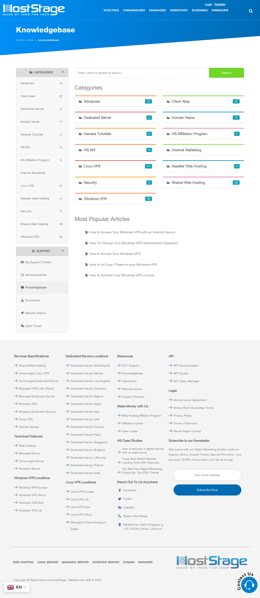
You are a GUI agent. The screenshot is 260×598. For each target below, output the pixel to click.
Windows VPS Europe (33, 487)
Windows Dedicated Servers (37, 411)
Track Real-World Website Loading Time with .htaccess (140, 460)
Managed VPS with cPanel (36, 388)
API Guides (181, 373)
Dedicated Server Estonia (87, 426)
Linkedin (128, 507)
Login (208, 4)
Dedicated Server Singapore (88, 442)
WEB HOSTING (23, 562)
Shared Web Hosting (32, 365)
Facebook (129, 490)
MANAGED (157, 10)
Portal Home (24, 40)
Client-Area (129, 381)
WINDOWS (179, 10)
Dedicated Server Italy (84, 411)
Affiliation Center (132, 423)
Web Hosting (27, 445)
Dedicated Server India (85, 473)
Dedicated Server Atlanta (86, 373)
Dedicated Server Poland (86, 465)
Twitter (127, 498)
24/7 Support (130, 365)
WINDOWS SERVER (105, 562)
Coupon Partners (133, 396)
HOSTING (111, 10)
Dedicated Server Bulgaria (87, 449)
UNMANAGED (134, 10)
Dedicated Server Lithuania (88, 457)
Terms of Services (185, 423)
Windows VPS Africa (32, 495)
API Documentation (186, 365)
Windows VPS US (30, 510)
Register (220, 4)
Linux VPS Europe (82, 491)
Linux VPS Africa (81, 514)
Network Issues (132, 389)
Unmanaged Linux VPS (34, 373)
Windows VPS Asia (31, 502)
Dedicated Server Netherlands (90, 365)
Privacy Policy (183, 415)
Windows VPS (28, 404)
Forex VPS (26, 419)
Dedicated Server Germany (88, 388)
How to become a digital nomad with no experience (142, 450)
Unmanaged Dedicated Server (39, 381)
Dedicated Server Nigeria (86, 396)
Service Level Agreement (190, 400)
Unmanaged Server (31, 461)
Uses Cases (130, 431)
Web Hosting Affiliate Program (141, 415)
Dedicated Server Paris (85, 434)
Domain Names (29, 426)
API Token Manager (186, 381)
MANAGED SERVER (75, 562)
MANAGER (220, 10)
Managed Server (30, 453)
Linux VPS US (79, 499)
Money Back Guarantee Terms (194, 407)
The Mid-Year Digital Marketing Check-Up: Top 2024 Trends (142, 470)
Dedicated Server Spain (85, 404)
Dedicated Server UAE (85, 419)
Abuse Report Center (187, 431)
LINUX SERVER (47, 562)
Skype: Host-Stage (135, 516)
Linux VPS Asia (80, 507)
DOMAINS (200, 10)
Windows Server (29, 468)
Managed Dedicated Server (37, 396)
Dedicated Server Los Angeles (90, 381)
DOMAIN (129, 562)
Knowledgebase (132, 373)
